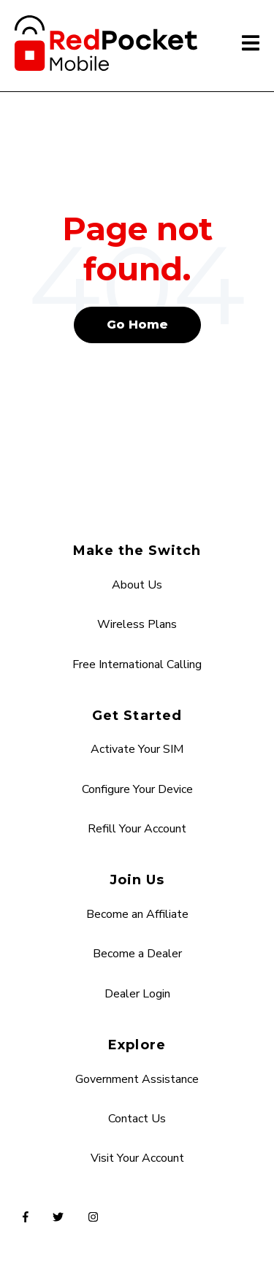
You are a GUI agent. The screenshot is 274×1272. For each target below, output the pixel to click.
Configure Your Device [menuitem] (137, 789)
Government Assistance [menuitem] (137, 1079)
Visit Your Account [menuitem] (137, 1158)
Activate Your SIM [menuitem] (137, 749)
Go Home (137, 325)
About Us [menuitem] (137, 585)
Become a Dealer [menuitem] (137, 954)
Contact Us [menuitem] (137, 1119)
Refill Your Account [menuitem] (137, 829)
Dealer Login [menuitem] (137, 994)
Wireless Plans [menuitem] (137, 624)
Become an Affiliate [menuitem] (137, 914)
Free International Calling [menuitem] (137, 664)
